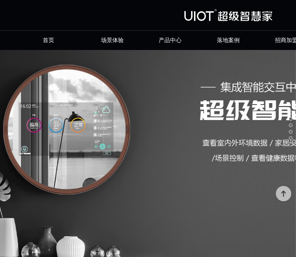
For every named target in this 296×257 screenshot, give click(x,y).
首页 (54, 40)
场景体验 (112, 40)
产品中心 (170, 40)
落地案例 (228, 40)
